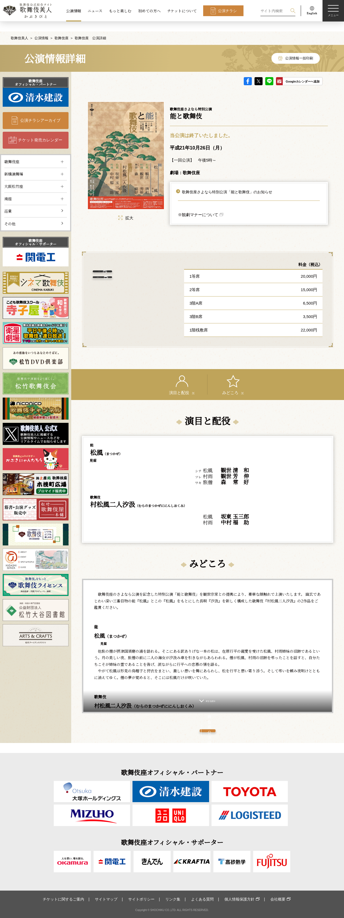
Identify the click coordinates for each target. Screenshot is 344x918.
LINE (269, 71)
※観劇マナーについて (198, 205)
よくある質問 (202, 899)
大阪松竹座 (13, 176)
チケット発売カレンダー (40, 130)
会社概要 (277, 899)
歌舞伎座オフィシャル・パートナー (35, 72)
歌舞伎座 (62, 28)
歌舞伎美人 (19, 28)
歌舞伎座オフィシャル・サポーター (35, 232)
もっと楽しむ (120, 10)
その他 (10, 213)
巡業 (8, 201)
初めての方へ (149, 10)
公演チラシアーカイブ (40, 110)
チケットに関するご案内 (63, 899)
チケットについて (182, 10)
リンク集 (172, 899)
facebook (248, 71)
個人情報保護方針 (239, 899)
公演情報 (73, 10)
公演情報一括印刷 (299, 48)
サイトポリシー (141, 899)
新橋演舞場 (13, 164)
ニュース (95, 10)
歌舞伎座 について (130, 284)
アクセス (129, 267)
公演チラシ (227, 11)
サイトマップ (106, 899)
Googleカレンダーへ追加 (303, 71)
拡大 (125, 208)
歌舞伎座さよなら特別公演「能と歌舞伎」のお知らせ (227, 182)
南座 (8, 188)
